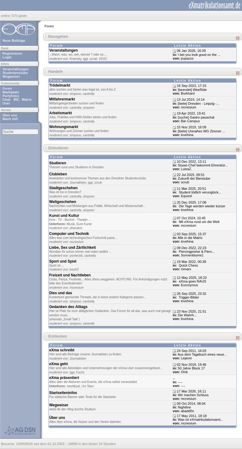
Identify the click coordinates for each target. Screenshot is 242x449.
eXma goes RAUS (192, 281)
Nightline (184, 407)
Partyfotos (10, 96)
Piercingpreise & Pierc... (196, 251)
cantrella (89, 94)
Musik (71, 224)
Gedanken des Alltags (68, 307)
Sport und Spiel (62, 261)
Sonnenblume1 (192, 255)
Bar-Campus (190, 121)
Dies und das (60, 293)
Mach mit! (10, 119)
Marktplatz (10, 92)
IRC (16, 99)
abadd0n (187, 411)
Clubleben (58, 174)
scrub (93, 59)
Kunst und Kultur (64, 215)
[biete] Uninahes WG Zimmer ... (201, 131)
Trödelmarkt (59, 85)
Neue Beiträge (13, 40)
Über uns (9, 115)
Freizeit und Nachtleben (70, 275)
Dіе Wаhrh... (187, 315)
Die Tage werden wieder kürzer (201, 206)
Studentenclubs (15, 73)
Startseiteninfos (63, 393)
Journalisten (78, 182)
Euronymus (189, 285)
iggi (85, 59)
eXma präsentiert (64, 378)
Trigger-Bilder (188, 297)
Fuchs (80, 372)
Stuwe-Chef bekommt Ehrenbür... (203, 165)
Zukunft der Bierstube (194, 178)
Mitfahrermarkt (62, 99)
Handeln (55, 71)
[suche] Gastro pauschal (196, 117)
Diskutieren (58, 148)
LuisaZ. (186, 169)
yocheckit (76, 255)
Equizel (186, 196)
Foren (7, 88)
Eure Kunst (84, 224)
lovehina (187, 135)
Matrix (27, 99)
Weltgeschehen (62, 202)
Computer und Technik (69, 234)
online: (6, 16)
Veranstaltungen (15, 69)
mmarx (186, 269)
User (6, 103)
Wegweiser (11, 76)
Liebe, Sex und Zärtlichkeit (72, 247)
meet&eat (73, 386)
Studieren (57, 163)
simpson (75, 94)
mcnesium (188, 107)
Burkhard (188, 93)
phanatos (76, 228)
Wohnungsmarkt (63, 127)
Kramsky (75, 59)
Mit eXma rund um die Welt (199, 222)
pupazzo (187, 58)
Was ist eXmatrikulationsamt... (200, 419)
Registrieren (12, 53)
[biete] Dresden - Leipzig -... (198, 103)
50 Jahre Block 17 (191, 368)
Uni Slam (88, 386)
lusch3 (74, 269)
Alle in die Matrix (190, 238)
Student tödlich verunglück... (199, 192)
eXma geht (58, 364)
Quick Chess (188, 265)
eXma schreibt (61, 350)
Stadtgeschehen (63, 188)
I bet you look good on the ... (199, 55)
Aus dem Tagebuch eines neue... (202, 354)
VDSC (103, 59)
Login (7, 57)
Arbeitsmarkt (60, 113)
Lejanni (186, 358)
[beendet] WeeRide (192, 90)
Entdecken (57, 336)
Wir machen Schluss (193, 395)
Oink (184, 372)
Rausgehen (58, 36)
